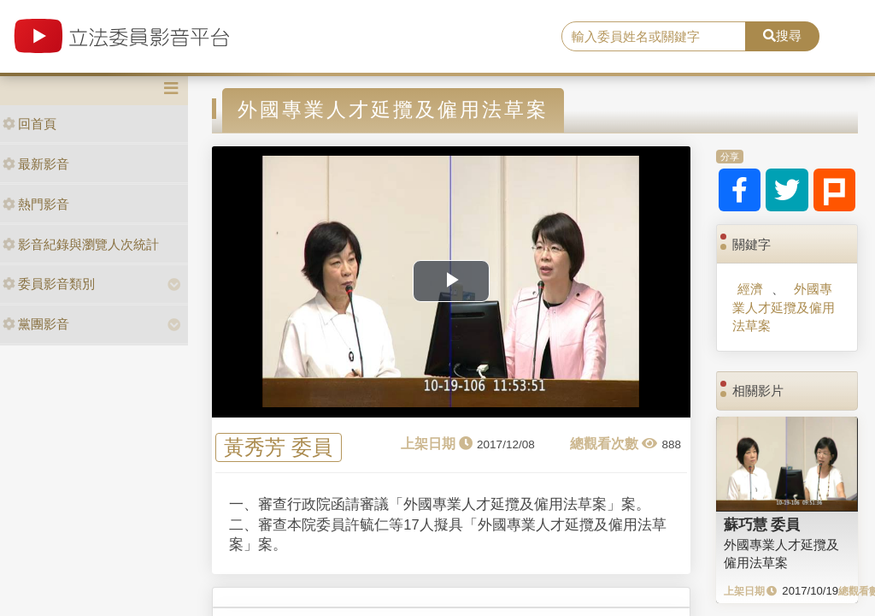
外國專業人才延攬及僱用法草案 (783, 307)
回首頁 (29, 123)
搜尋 (782, 35)
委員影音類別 (49, 283)
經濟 (750, 288)
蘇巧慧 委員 (762, 524)
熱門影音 (36, 204)
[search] (653, 36)
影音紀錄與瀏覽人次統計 (81, 244)
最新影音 (36, 164)
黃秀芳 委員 (278, 447)
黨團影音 (36, 324)
